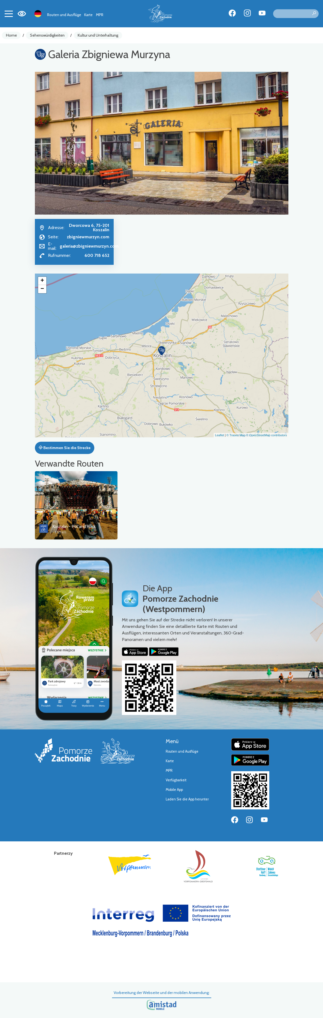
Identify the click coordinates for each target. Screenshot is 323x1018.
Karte (88, 15)
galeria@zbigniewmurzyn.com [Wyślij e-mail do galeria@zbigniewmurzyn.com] (89, 246)
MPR (99, 15)
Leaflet (219, 435)
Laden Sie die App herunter (187, 799)
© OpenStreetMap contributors (266, 435)
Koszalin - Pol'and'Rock (74, 526)
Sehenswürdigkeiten (47, 35)
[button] (161, 350)
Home (11, 35)
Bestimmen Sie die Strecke (64, 447)
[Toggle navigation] (8, 13)
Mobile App (174, 790)
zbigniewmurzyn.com (88, 236)
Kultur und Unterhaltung (98, 35)
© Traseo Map (236, 435)
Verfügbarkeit (176, 780)
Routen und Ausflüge (64, 15)
